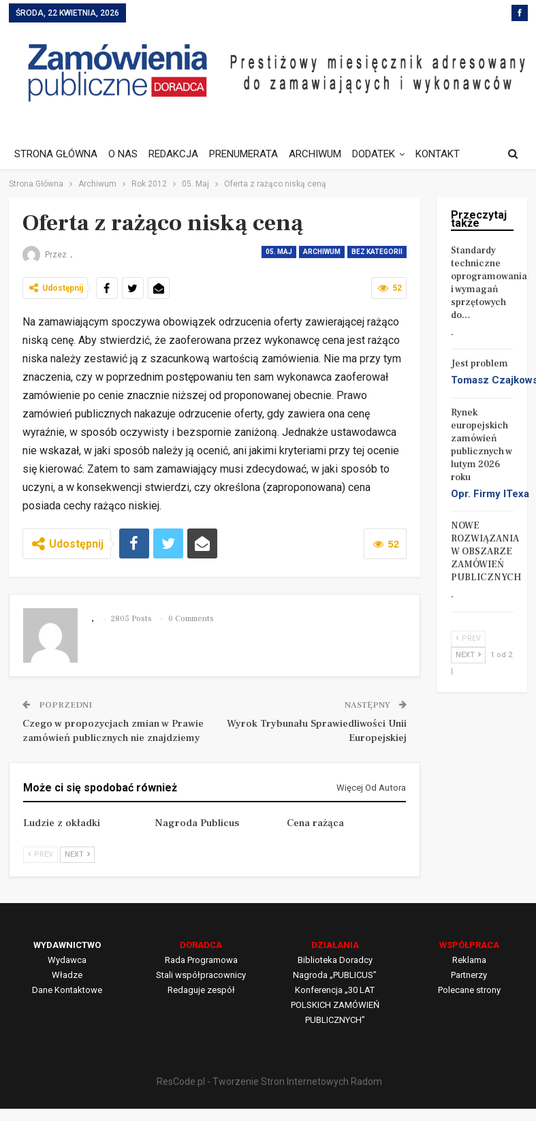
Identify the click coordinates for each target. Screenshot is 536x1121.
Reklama (469, 960)
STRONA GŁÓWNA (55, 154)
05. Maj (279, 251)
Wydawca (67, 960)
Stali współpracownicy (201, 975)
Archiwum (322, 251)
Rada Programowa (201, 960)
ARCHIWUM (323, 154)
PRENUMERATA (249, 154)
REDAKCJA (177, 154)
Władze (67, 975)
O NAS (125, 154)
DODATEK (383, 154)
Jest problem (479, 364)
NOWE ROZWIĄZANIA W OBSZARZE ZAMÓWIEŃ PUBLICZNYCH (486, 552)
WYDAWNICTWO (67, 945)
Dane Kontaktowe (67, 990)
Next (77, 854)
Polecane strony (469, 990)
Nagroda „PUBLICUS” (335, 975)
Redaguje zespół (201, 990)
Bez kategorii (377, 251)
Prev (40, 854)
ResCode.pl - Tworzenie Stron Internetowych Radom (269, 1081)
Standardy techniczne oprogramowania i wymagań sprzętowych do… (489, 282)
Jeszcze (447, 154)
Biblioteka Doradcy (335, 960)
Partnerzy (469, 975)
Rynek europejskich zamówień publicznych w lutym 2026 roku (481, 445)
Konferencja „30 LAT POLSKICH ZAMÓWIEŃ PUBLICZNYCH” (335, 1005)
